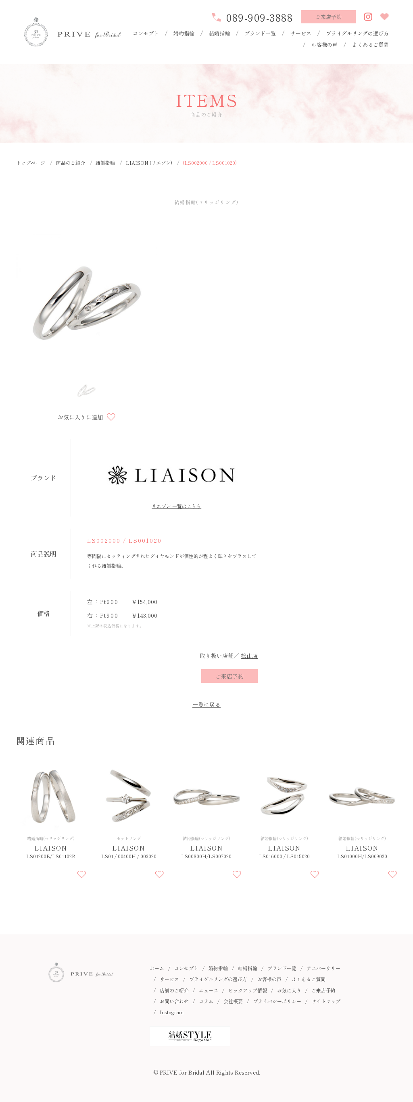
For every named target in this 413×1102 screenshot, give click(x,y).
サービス (300, 33)
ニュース (208, 990)
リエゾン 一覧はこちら (176, 506)
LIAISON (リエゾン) (149, 162)
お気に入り (289, 990)
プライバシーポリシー (277, 1001)
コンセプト (146, 33)
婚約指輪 (183, 33)
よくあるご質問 (370, 44)
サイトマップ (325, 1001)
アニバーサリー (323, 968)
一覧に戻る (206, 704)
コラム (206, 1001)
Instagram (172, 1012)
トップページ (30, 162)
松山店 (249, 656)
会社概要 (233, 1001)
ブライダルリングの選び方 (357, 33)
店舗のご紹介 (174, 990)
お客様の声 (324, 44)
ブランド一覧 (260, 33)
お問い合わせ (174, 1001)
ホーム (157, 968)
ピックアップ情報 (247, 990)
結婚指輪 (219, 33)
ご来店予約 (323, 990)
